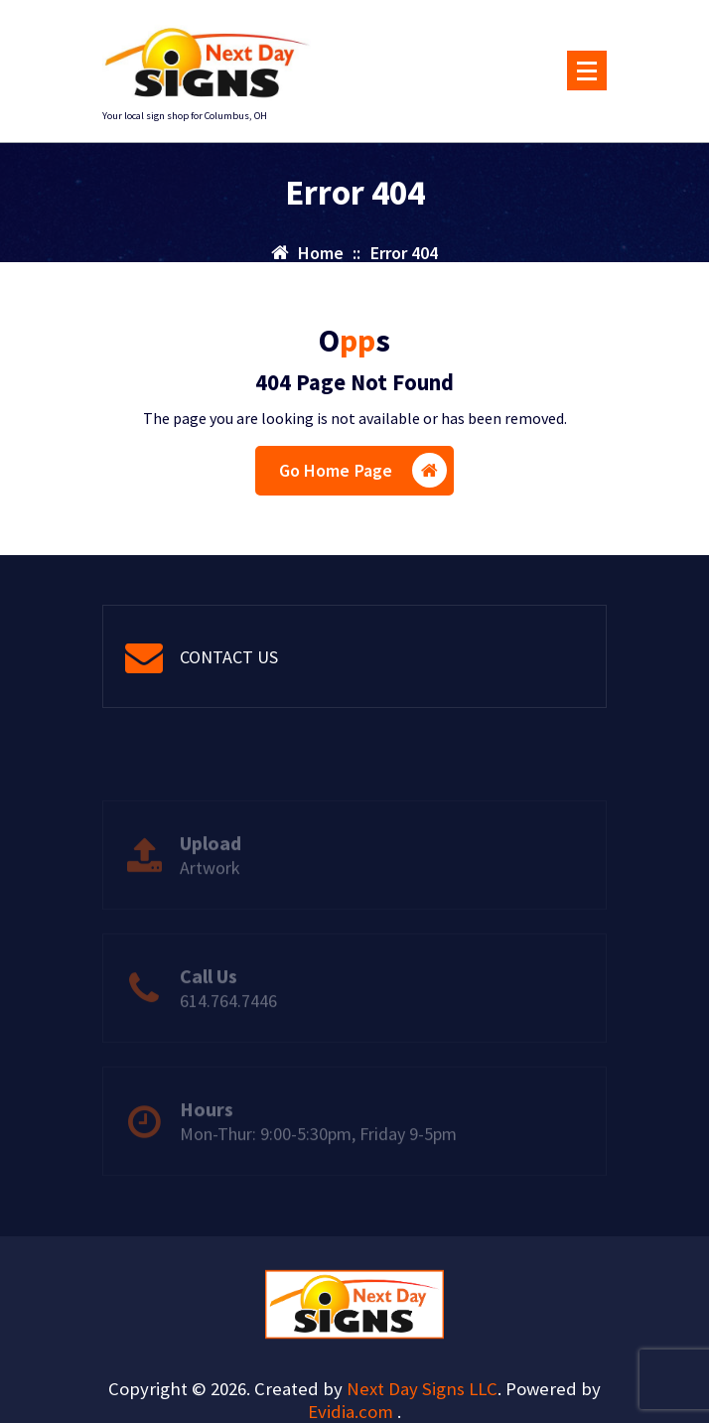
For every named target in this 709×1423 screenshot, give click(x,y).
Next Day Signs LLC (422, 1388)
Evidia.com (352, 1411)
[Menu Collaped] (587, 70)
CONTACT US (229, 656)
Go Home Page (363, 470)
